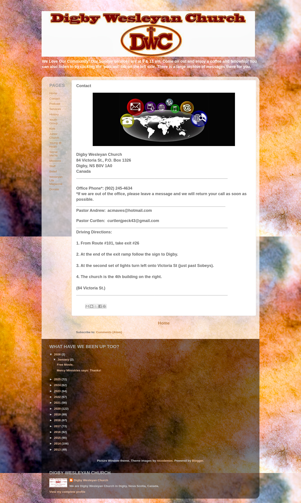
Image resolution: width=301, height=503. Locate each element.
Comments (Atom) (109, 332)
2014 (58, 443)
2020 (58, 408)
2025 (58, 379)
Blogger (197, 460)
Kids (52, 128)
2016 (58, 432)
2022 (58, 397)
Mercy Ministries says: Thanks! (79, 370)
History (54, 114)
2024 (58, 385)
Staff (52, 166)
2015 (58, 437)
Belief (53, 171)
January (64, 359)
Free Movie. (65, 364)
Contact (54, 98)
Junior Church (54, 135)
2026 (58, 354)
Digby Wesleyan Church (91, 480)
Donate (54, 189)
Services (55, 109)
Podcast (54, 103)
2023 (58, 391)
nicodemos (165, 460)
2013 (58, 449)
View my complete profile (67, 491)
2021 (58, 402)
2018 (58, 420)
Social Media (53, 153)
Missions (55, 160)
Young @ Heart (55, 144)
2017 (58, 426)
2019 (58, 414)
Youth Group (53, 121)
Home (164, 323)
